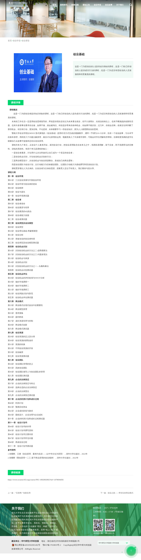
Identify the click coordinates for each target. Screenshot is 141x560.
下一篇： (116, 493)
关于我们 (120, 5)
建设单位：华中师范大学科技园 (25, 541)
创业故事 (108, 5)
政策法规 (75, 5)
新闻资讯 (63, 5)
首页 (54, 5)
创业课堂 (25, 41)
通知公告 (86, 5)
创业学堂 (97, 5)
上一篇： (19, 493)
